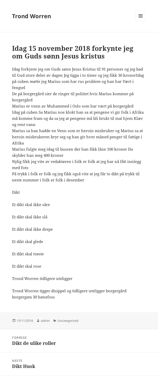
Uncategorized (67, 320)
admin (45, 320)
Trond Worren (31, 16)
